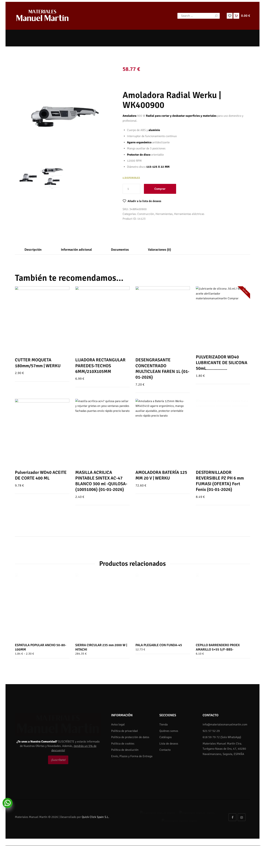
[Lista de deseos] (230, 15)
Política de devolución (125, 750)
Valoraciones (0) (159, 250)
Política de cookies (122, 743)
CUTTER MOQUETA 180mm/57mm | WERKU (38, 362)
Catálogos (165, 737)
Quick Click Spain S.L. (95, 814)
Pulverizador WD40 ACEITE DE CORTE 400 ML (41, 475)
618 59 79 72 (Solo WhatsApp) (222, 737)
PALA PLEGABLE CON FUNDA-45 (158, 645)
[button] (142, 201)
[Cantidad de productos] (131, 189)
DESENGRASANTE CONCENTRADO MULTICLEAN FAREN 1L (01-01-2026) (162, 368)
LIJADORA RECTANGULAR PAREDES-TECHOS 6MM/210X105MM (100, 365)
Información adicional (76, 250)
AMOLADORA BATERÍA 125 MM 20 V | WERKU (161, 475)
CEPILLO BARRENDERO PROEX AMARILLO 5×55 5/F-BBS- (218, 647)
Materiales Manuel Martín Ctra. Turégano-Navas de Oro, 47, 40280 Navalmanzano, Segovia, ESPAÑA (224, 749)
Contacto (165, 750)
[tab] (33, 250)
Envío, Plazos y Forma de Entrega (131, 756)
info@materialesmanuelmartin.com (225, 724)
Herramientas (164, 214)
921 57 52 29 (211, 731)
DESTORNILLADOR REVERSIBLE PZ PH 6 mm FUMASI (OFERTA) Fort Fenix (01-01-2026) (220, 481)
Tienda (163, 724)
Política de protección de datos (130, 737)
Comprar (159, 189)
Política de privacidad (124, 731)
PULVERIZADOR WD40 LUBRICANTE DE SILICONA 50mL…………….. (221, 362)
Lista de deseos (168, 743)
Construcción (145, 214)
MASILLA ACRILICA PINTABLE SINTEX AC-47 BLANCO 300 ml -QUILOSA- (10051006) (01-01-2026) (101, 481)
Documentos (120, 250)
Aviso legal (118, 724)
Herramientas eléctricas (189, 214)
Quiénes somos (168, 731)
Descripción (33, 250)
